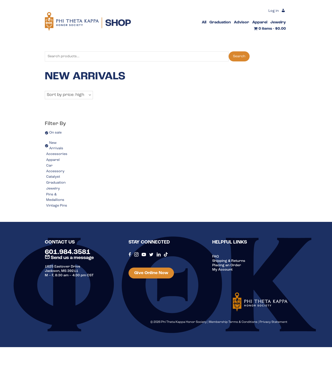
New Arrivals (56, 145)
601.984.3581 (67, 252)
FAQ (215, 256)
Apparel (53, 160)
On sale (55, 132)
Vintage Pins (56, 205)
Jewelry (53, 188)
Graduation (56, 182)
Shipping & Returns (228, 261)
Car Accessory (55, 168)
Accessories (56, 154)
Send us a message (69, 257)
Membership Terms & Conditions (233, 322)
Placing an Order (226, 265)
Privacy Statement (273, 322)
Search (239, 56)
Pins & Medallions (55, 197)
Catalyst (53, 177)
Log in (273, 11)
